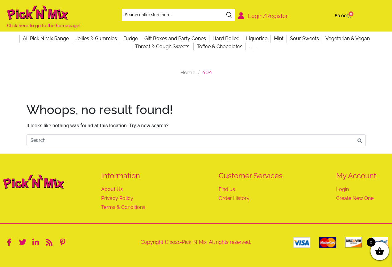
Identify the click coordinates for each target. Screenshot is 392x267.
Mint (278, 38)
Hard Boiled (226, 38)
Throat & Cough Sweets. (162, 46)
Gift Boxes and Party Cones (175, 38)
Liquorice (256, 38)
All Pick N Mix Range (46, 38)
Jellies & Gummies (96, 38)
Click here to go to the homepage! (43, 25)
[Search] (229, 15)
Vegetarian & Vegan (347, 38)
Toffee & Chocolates (219, 46)
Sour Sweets (304, 38)
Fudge (130, 38)
